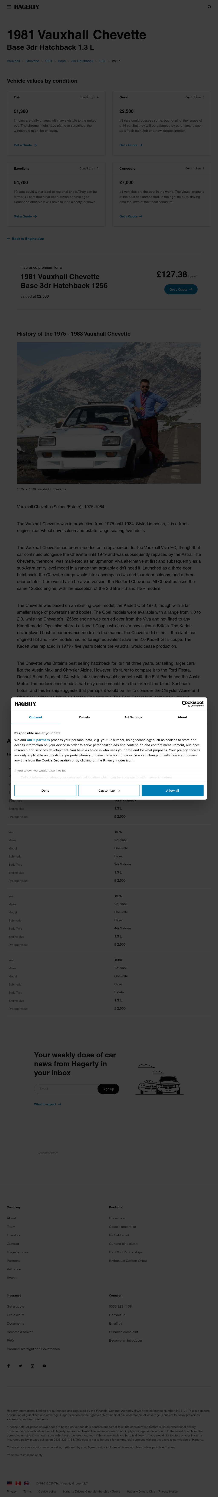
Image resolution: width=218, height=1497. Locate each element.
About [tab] (181, 717)
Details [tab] (85, 717)
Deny (47, 790)
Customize (109, 790)
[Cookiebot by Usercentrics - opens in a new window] (183, 704)
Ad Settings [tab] (133, 717)
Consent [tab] (37, 717)
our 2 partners (40, 739)
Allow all (171, 790)
